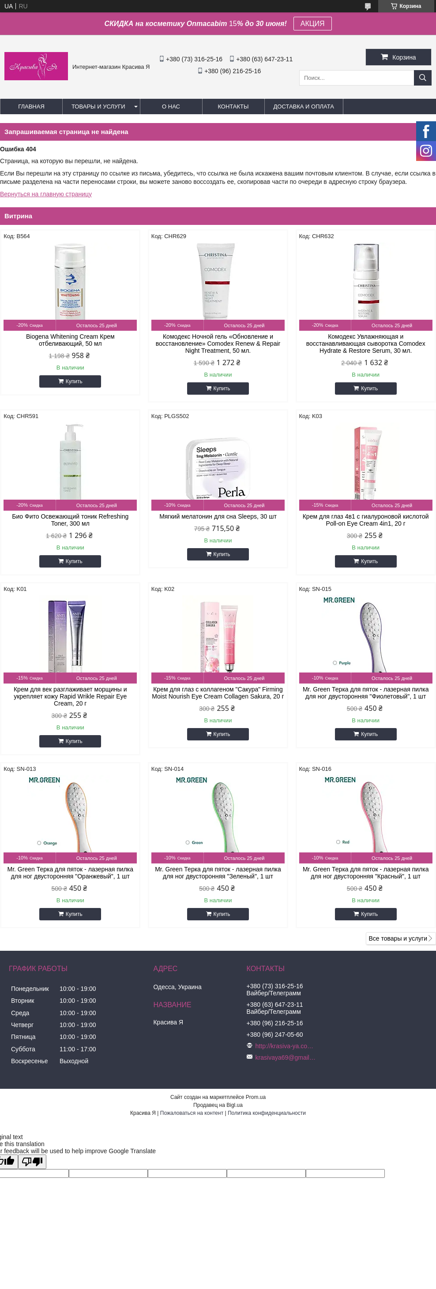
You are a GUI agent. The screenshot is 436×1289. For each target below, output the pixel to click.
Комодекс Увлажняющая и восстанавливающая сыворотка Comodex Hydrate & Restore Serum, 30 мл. (365, 343)
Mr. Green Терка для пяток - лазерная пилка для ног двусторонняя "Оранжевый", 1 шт (71, 873)
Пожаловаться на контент (191, 1113)
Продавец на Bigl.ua (218, 1105)
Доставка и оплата (304, 106)
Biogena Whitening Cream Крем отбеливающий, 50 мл (70, 340)
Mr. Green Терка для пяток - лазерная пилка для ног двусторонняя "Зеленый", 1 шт (218, 873)
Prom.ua (256, 1097)
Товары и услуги (98, 106)
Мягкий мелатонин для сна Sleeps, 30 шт (218, 516)
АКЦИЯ (313, 23)
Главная (31, 106)
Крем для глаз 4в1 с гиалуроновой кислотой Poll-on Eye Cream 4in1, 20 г (366, 520)
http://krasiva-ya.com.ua (286, 1046)
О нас (171, 106)
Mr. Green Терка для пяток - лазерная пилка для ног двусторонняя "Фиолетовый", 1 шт (366, 693)
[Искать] (423, 78)
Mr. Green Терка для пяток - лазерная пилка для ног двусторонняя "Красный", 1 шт (366, 873)
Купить (74, 381)
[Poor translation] (32, 1161)
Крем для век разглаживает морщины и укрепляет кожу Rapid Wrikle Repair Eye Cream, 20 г (70, 696)
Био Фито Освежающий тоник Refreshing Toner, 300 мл (70, 520)
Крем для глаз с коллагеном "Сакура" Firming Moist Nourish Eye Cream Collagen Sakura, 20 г (218, 693)
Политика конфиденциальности (267, 1113)
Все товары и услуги (397, 938)
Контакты (233, 106)
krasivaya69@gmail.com (286, 1057)
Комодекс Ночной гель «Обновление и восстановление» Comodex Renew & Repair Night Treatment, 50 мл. (218, 343)
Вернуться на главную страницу (46, 194)
